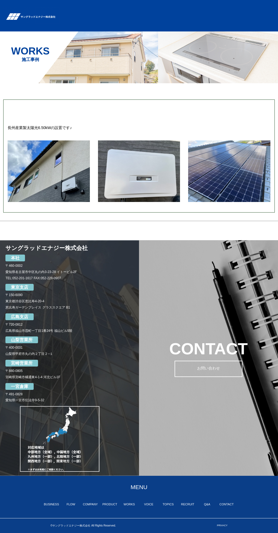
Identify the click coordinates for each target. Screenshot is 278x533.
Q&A (242, 16)
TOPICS (204, 10)
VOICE (186, 12)
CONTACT (262, 10)
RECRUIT (224, 10)
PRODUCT (148, 10)
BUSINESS (85, 10)
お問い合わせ (208, 369)
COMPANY (124, 10)
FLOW (105, 14)
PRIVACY (222, 525)
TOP (67, 12)
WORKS (168, 10)
